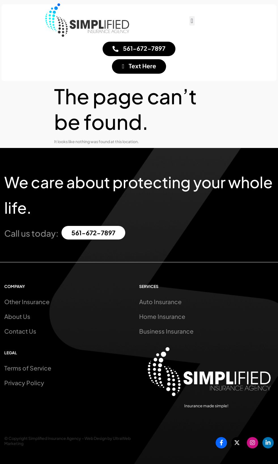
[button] (192, 21)
